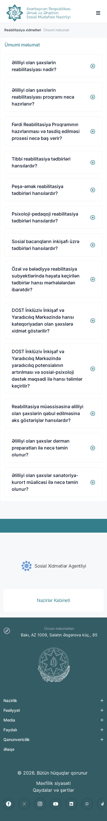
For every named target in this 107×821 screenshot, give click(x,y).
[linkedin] (71, 804)
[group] (53, 565)
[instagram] (40, 804)
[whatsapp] (87, 804)
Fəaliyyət (11, 710)
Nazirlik (10, 700)
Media (9, 720)
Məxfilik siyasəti (53, 783)
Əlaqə (8, 749)
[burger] (98, 12)
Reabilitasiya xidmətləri (22, 30)
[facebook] (8, 804)
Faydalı (10, 729)
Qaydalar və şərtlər (53, 790)
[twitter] (24, 804)
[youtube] (55, 804)
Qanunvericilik (16, 739)
